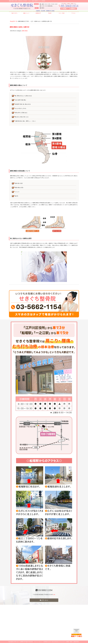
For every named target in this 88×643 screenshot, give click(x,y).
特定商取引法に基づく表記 (49, 641)
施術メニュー (26, 13)
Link (54, 594)
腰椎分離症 (25, 30)
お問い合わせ (44, 600)
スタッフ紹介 (62, 13)
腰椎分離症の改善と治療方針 (19, 27)
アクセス (73, 13)
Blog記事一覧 (13, 21)
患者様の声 (38, 13)
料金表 (49, 13)
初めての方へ (15, 13)
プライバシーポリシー (38, 641)
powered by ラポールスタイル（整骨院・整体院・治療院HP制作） (67, 641)
